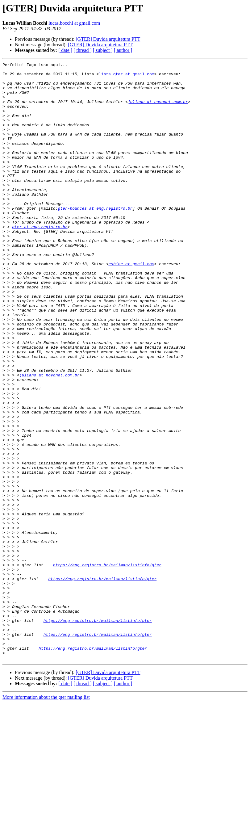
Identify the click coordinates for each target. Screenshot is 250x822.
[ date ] (65, 50)
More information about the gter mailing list (46, 816)
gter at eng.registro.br (39, 260)
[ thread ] (82, 50)
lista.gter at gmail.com (126, 76)
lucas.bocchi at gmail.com (74, 23)
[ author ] (123, 50)
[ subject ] (103, 50)
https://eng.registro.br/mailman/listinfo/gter (107, 666)
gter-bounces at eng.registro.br (95, 238)
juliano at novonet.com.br (158, 110)
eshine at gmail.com (131, 304)
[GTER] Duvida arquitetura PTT (108, 39)
